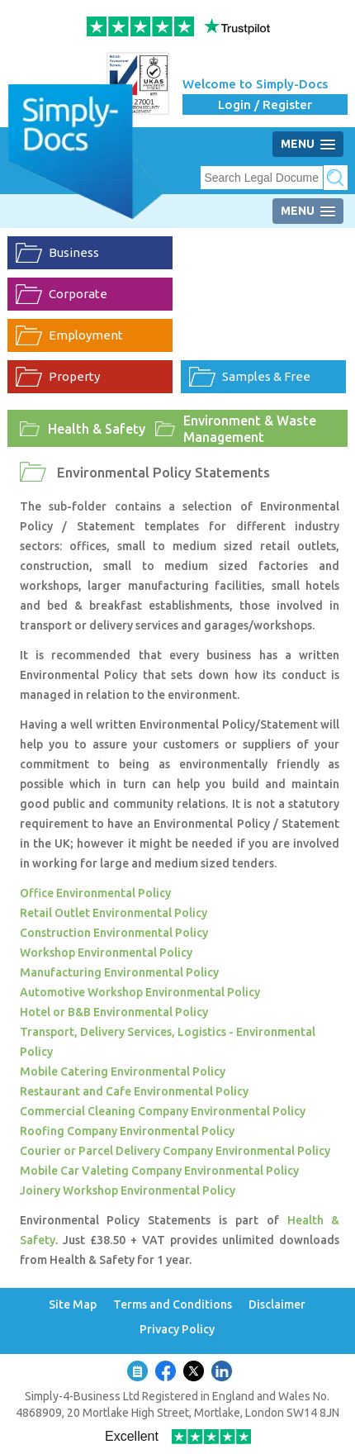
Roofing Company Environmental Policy (127, 1131)
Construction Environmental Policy (114, 932)
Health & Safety (96, 428)
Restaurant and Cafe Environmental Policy (134, 1091)
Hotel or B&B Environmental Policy (114, 1012)
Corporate (78, 294)
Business (74, 252)
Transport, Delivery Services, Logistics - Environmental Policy (167, 1041)
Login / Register (265, 104)
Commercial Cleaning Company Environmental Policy (162, 1111)
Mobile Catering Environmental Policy (122, 1071)
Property (74, 376)
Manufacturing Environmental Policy (119, 972)
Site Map (73, 1305)
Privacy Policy (177, 1329)
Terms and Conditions (172, 1305)
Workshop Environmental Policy (106, 952)
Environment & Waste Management (249, 428)
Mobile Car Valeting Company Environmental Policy (159, 1170)
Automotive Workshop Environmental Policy (140, 992)
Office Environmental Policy (95, 893)
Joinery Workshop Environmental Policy (127, 1190)
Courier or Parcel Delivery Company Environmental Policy (175, 1150)
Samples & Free (266, 376)
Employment (86, 335)
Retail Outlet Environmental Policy (113, 912)
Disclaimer (276, 1305)
